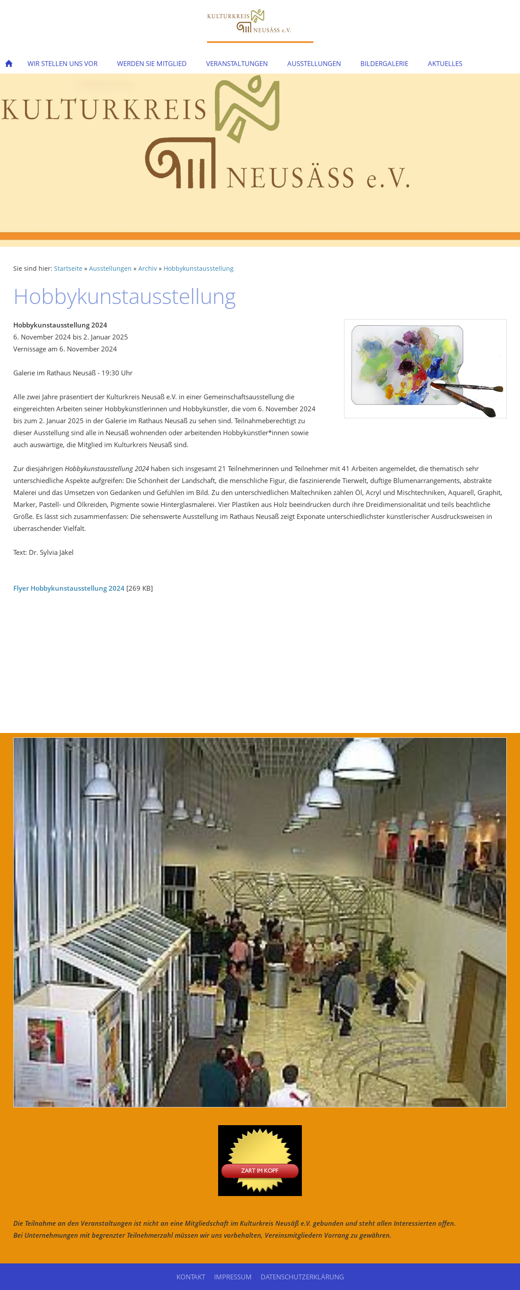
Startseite (68, 269)
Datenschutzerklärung (302, 1276)
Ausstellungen (110, 269)
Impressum (233, 1276)
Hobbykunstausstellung (199, 269)
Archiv (147, 269)
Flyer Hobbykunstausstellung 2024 (69, 588)
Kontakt (190, 1276)
